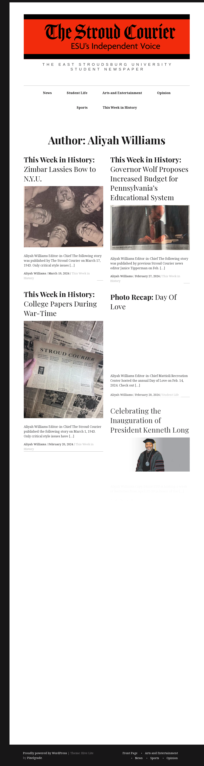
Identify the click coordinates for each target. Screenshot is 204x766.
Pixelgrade (34, 758)
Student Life (77, 93)
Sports (82, 107)
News (47, 93)
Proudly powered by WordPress (45, 753)
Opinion (164, 93)
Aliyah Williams (35, 273)
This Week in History (120, 107)
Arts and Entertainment (122, 93)
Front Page (130, 753)
